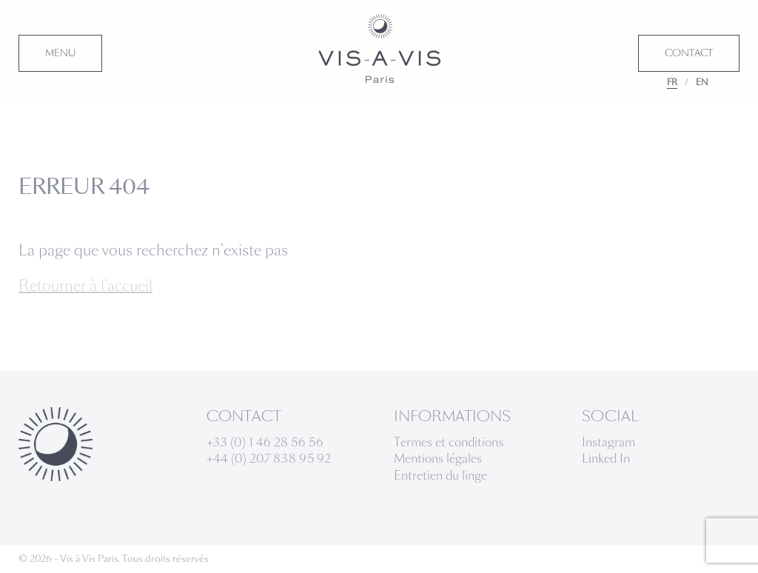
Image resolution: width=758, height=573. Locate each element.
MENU (60, 53)
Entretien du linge (440, 475)
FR (672, 82)
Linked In (606, 458)
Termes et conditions (448, 442)
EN (702, 82)
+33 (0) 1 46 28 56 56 (265, 442)
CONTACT (689, 53)
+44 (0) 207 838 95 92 (269, 458)
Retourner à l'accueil (85, 285)
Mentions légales (438, 458)
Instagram (608, 442)
